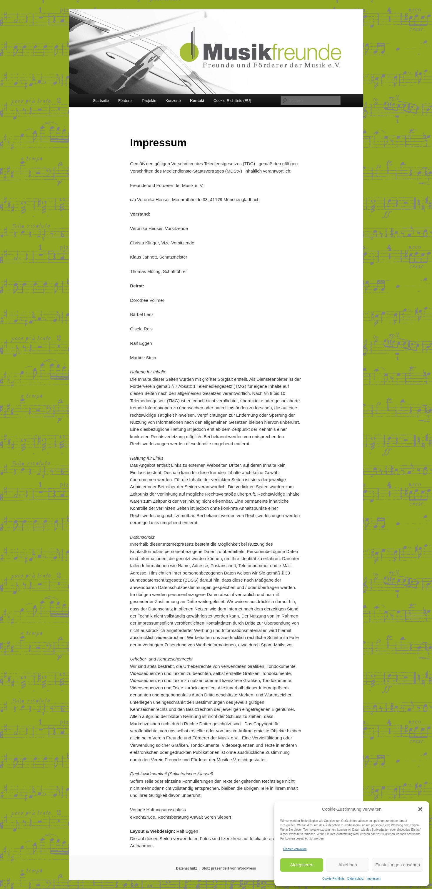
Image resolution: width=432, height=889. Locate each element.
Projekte (149, 100)
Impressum (374, 878)
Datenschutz (355, 878)
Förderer (125, 100)
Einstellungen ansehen (397, 864)
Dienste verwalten (294, 849)
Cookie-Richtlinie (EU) (232, 100)
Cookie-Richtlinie (333, 878)
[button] (420, 809)
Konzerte (173, 100)
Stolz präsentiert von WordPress (228, 868)
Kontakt (197, 100)
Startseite (101, 100)
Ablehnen (347, 864)
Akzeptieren (301, 864)
